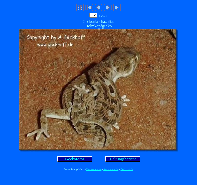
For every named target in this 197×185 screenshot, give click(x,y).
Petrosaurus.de (94, 169)
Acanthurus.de (110, 169)
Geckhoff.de (127, 169)
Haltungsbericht (123, 159)
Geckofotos (74, 159)
